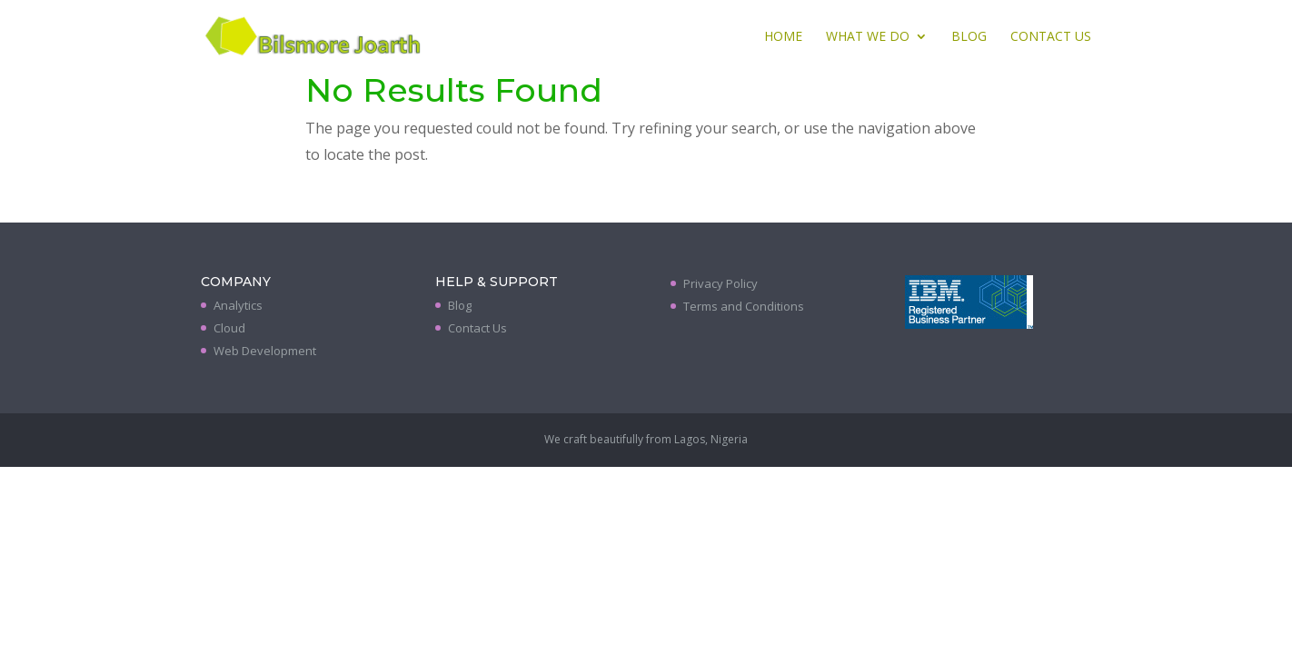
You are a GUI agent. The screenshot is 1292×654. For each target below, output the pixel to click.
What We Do (867, 37)
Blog (969, 37)
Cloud (229, 328)
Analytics (238, 305)
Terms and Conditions (743, 306)
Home (783, 37)
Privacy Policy (720, 283)
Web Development (265, 350)
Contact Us (1050, 37)
